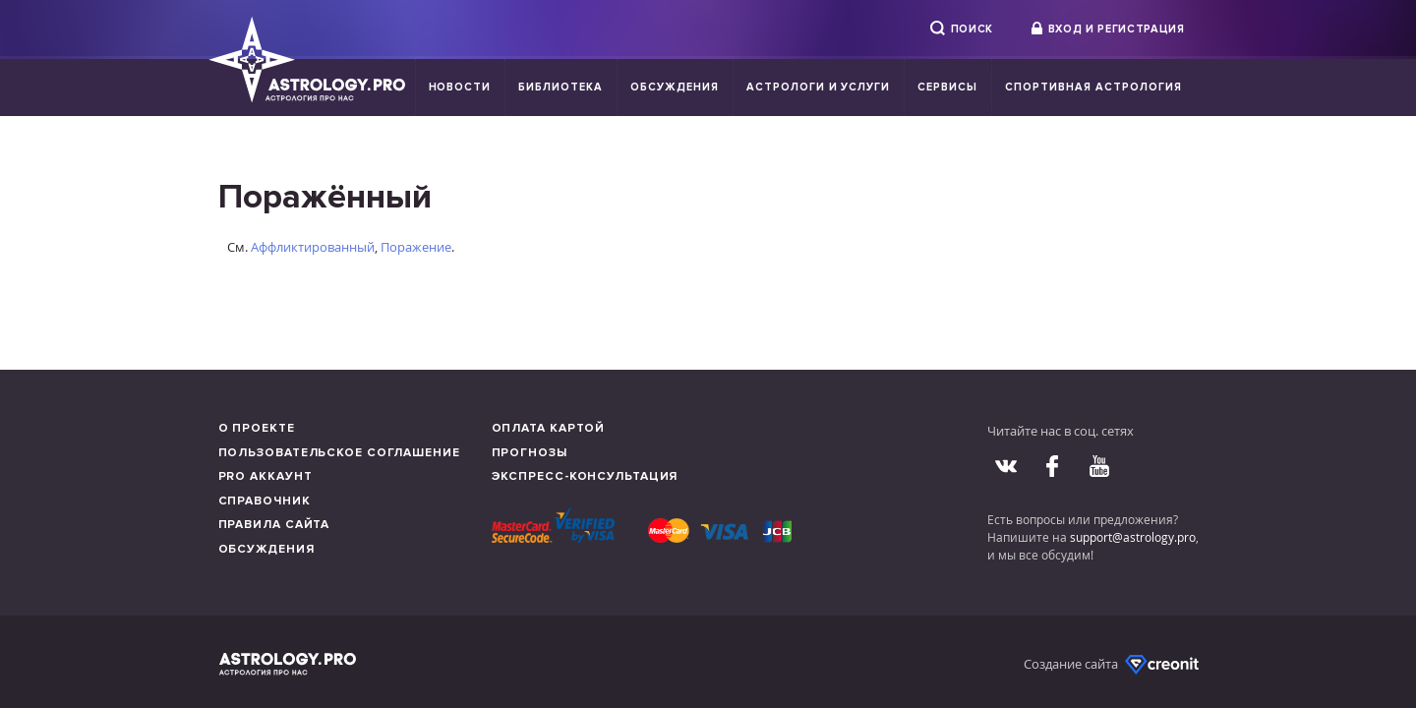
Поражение (416, 247)
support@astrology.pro (1133, 537)
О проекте (256, 428)
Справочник (264, 501)
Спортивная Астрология (1093, 87)
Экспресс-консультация (585, 476)
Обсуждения (674, 87)
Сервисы (947, 87)
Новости (460, 87)
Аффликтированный (313, 247)
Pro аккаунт (265, 476)
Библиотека (560, 87)
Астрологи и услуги (818, 87)
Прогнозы (529, 452)
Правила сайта (274, 524)
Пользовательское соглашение (339, 452)
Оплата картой (549, 428)
